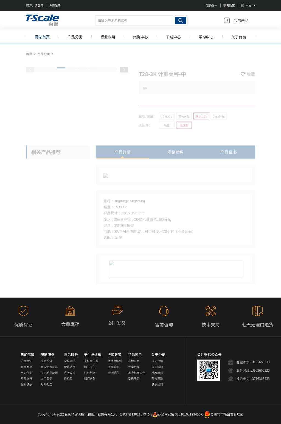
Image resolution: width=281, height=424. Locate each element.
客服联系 (26, 384)
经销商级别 (115, 361)
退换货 (68, 378)
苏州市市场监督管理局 (223, 414)
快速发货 (46, 361)
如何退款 (89, 378)
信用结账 (89, 373)
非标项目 (133, 361)
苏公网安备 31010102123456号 (178, 414)
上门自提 (46, 378)
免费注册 (55, 5)
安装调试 (69, 361)
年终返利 (113, 373)
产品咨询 (26, 373)
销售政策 (229, 5)
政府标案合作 (136, 373)
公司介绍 (157, 361)
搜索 (180, 20)
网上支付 (89, 367)
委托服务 (133, 378)
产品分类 (43, 57)
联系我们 (157, 384)
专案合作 (133, 367)
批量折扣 (113, 367)
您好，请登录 (34, 5)
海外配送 (46, 384)
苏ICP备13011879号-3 (136, 414)
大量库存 (26, 367)
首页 (29, 57)
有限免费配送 (49, 367)
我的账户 (211, 5)
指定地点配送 (49, 373)
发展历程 (157, 373)
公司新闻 (157, 367)
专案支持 (26, 378)
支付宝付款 (91, 361)
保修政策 (69, 367)
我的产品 (236, 20)
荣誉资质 (157, 378)
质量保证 (26, 361)
